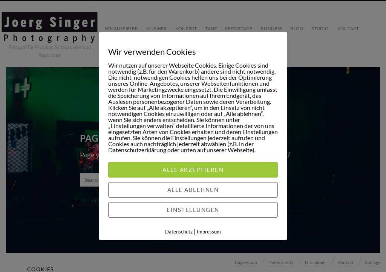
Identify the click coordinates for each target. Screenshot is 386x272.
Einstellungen (193, 209)
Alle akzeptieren (193, 169)
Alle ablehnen (193, 189)
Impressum (209, 232)
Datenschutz (179, 232)
